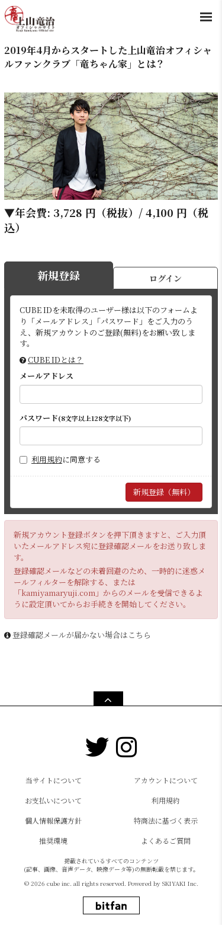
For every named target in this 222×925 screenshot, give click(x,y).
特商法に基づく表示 (166, 820)
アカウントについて (166, 780)
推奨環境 (53, 840)
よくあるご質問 (166, 840)
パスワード (75, 418)
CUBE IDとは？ (55, 359)
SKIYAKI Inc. (180, 883)
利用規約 (46, 459)
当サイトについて (53, 780)
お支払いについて (53, 800)
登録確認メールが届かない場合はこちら (81, 634)
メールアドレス (46, 376)
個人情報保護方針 (53, 820)
